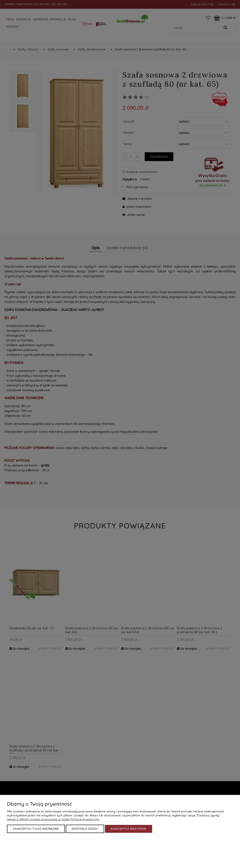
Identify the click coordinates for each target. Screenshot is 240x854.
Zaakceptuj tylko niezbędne (36, 828)
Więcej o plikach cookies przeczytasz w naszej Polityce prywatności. (53, 819)
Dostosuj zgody (85, 828)
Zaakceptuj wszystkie (129, 828)
